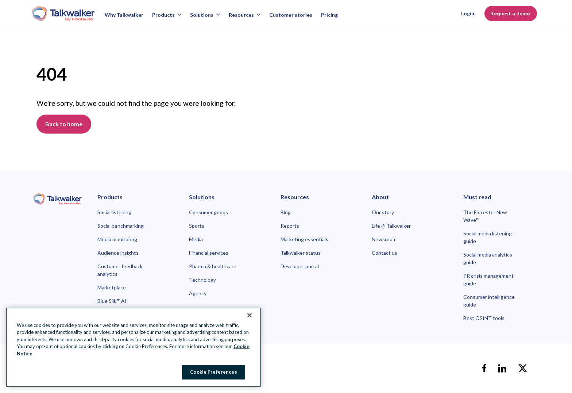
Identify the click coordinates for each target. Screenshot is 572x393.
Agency (197, 293)
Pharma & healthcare (212, 266)
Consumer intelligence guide (489, 301)
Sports (196, 226)
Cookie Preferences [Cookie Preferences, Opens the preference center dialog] (213, 372)
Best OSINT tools (484, 318)
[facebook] (484, 368)
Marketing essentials (304, 239)
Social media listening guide (487, 237)
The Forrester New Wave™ (485, 216)
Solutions (205, 15)
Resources (244, 15)
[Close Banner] (249, 315)
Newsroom (384, 239)
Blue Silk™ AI (112, 301)
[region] (133, 347)
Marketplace (111, 287)
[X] (523, 368)
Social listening (114, 212)
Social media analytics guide (487, 258)
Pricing (329, 15)
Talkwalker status (301, 253)
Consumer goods (208, 212)
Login (467, 13)
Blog (286, 212)
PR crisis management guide (488, 279)
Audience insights (118, 253)
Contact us (384, 253)
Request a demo (510, 13)
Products (166, 15)
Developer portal (300, 266)
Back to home (63, 123)
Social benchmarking (120, 226)
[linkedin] (502, 368)
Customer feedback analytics (120, 270)
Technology (202, 280)
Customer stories (290, 15)
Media (196, 239)
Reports (290, 226)
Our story (383, 212)
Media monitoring (117, 239)
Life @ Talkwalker (391, 226)
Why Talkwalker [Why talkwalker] (124, 15)
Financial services (208, 253)
